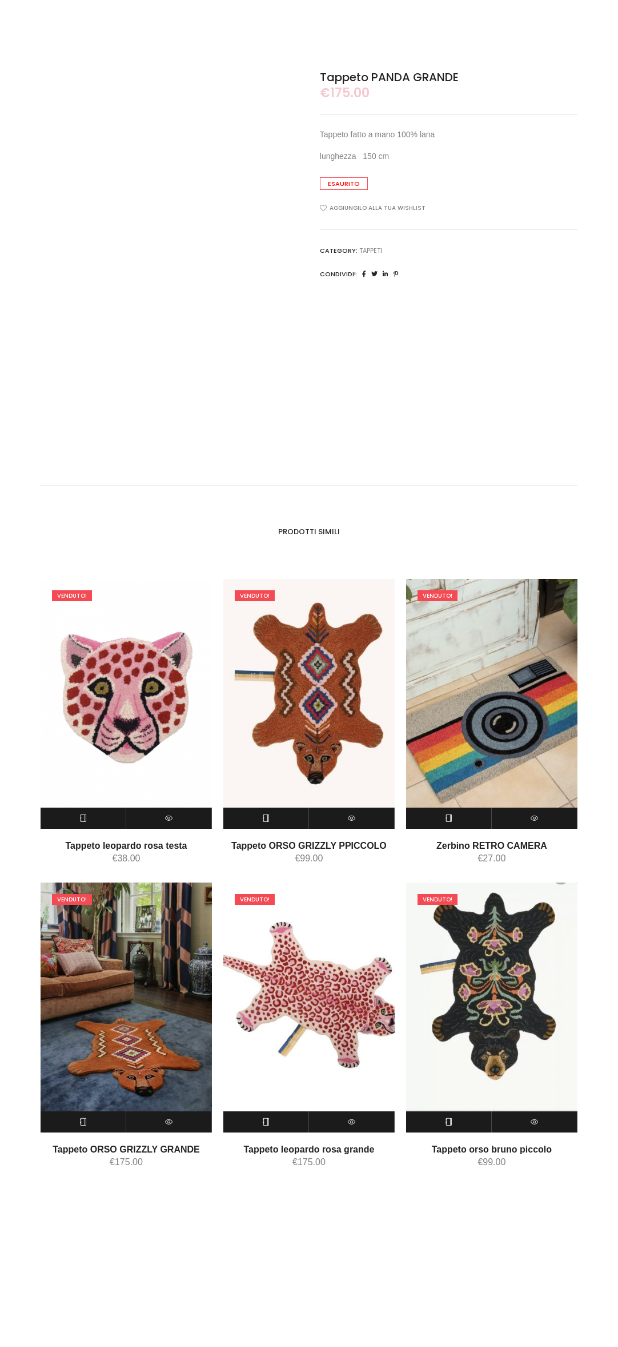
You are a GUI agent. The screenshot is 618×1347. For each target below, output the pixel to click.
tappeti (370, 250)
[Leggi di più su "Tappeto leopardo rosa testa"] (83, 818)
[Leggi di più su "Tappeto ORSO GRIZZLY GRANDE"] (83, 1122)
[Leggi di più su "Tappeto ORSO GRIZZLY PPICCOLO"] (266, 818)
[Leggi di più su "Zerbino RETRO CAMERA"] (449, 818)
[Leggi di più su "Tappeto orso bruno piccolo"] (449, 1122)
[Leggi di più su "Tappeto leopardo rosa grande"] (266, 1122)
